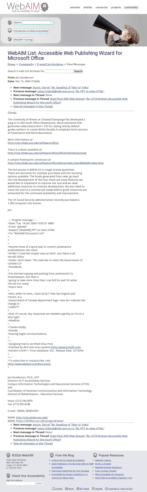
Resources (102, 7)
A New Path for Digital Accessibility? (68, 460)
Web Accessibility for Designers (109, 474)
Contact (59, 488)
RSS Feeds (84, 488)
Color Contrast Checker (105, 471)
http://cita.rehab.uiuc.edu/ (32, 417)
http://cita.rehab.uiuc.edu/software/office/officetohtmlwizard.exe (47, 153)
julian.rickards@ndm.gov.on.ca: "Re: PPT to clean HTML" (71, 91)
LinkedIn (98, 488)
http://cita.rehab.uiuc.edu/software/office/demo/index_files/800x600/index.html (55, 163)
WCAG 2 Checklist (103, 463)
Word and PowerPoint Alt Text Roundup (70, 471)
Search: (18, 22)
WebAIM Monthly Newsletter (108, 467)
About (71, 488)
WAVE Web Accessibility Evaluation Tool (113, 478)
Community (131, 7)
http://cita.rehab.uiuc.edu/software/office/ (33, 143)
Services (75, 7)
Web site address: (14, 480)
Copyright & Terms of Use (120, 488)
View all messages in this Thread (33, 106)
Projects (116, 7)
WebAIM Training (23, 39)
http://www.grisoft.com (66, 347)
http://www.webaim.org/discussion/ (29, 364)
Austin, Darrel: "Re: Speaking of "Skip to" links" (61, 87)
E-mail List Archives (50, 64)
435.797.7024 (15, 467)
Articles (88, 7)
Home (11, 64)
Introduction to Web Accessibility (31, 31)
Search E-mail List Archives (24, 71)
